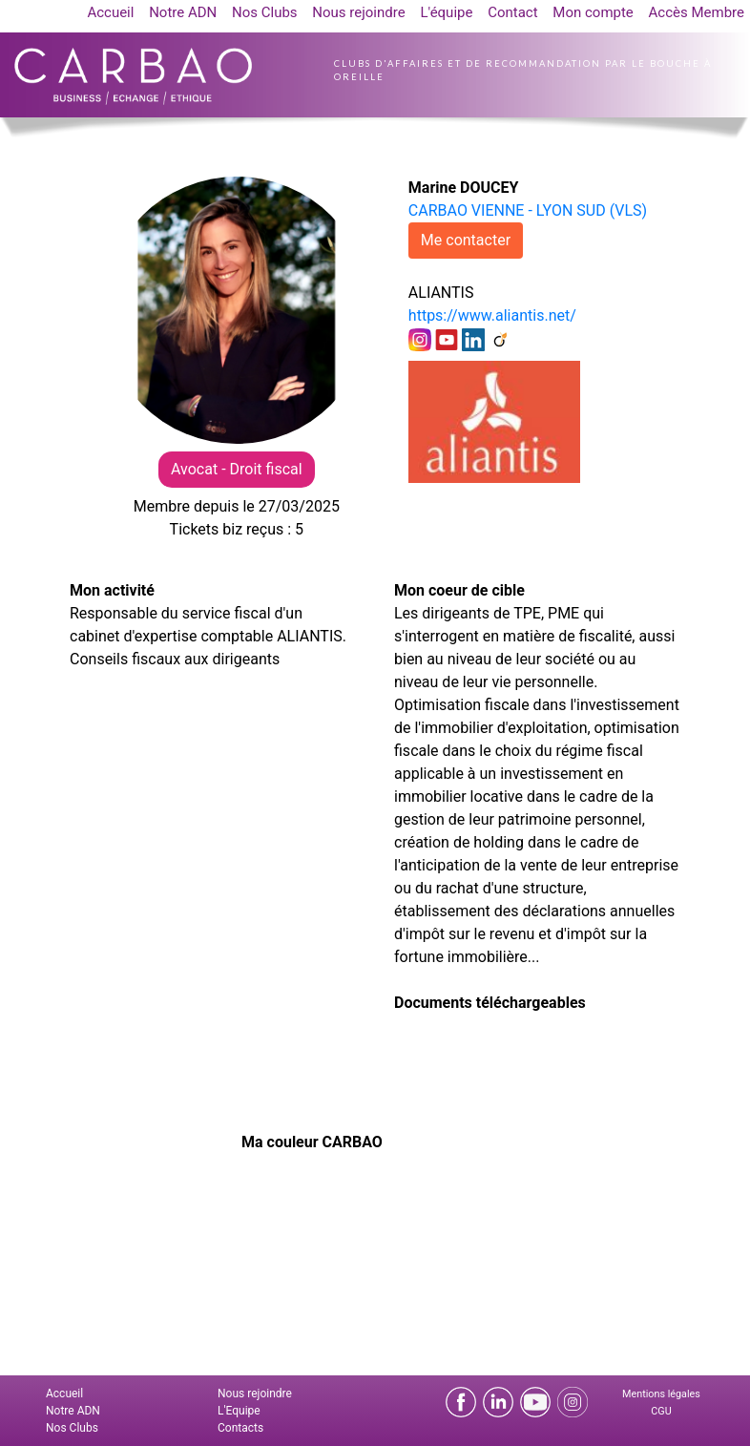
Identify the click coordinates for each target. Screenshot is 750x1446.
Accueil (110, 12)
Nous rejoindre (358, 12)
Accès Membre (696, 12)
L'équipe (446, 12)
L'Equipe (239, 1410)
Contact (512, 12)
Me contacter (465, 240)
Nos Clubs (265, 12)
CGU (661, 1411)
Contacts (240, 1428)
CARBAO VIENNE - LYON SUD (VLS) (527, 210)
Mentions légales (661, 1394)
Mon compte (593, 12)
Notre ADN (183, 12)
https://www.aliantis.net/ (492, 315)
